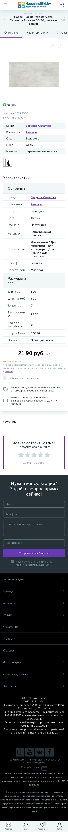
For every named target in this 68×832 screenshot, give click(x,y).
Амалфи (31, 132)
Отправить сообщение (34, 553)
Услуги (34, 615)
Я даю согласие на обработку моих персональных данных (34, 563)
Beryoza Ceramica (38, 125)
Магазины (34, 603)
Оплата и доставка (34, 674)
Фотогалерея (34, 662)
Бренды (34, 591)
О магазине (34, 627)
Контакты (34, 686)
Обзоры (34, 650)
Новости (34, 638)
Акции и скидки (34, 579)
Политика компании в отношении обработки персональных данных (34, 761)
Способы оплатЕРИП (34, 768)
